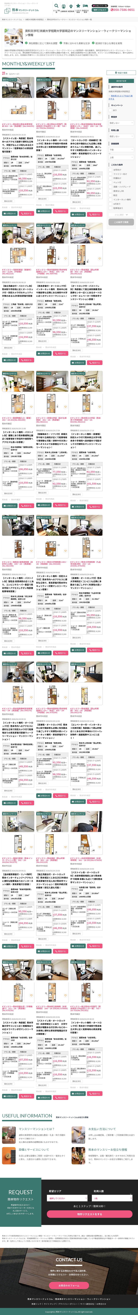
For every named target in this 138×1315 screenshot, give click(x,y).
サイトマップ (50, 1303)
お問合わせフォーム (69, 1285)
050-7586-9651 (124, 10)
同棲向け (117, 176)
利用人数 (99, 1191)
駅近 (115, 193)
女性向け (117, 168)
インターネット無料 (122, 198)
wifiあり (116, 202)
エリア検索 (56, 11)
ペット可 (117, 180)
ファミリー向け (120, 172)
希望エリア (55, 1191)
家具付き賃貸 (85, 11)
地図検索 (71, 11)
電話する (28, 213)
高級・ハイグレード (122, 185)
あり (115, 108)
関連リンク (37, 1303)
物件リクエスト (100, 10)
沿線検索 (63, 11)
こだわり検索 (78, 11)
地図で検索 (122, 71)
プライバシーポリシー (68, 1303)
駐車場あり (118, 206)
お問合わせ (11, 213)
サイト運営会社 (87, 1303)
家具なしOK (118, 189)
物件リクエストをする (89, 1214)
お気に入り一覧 (101, 6)
